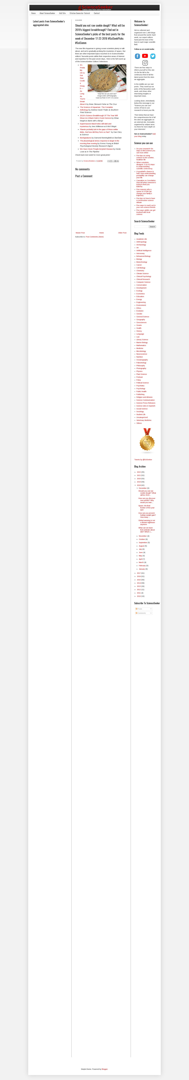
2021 (139, 475)
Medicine (139, 348)
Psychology (140, 389)
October (142, 539)
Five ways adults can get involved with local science (145, 212)
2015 (139, 580)
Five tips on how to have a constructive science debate (145, 200)
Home (33, 13)
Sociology (140, 411)
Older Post (122, 233)
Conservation (141, 285)
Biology (139, 259)
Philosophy (140, 366)
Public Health (141, 391)
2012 (139, 590)
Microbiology (141, 351)
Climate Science (142, 273)
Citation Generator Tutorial (80, 13)
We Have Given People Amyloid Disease (96, 149)
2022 (139, 472)
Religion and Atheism (144, 397)
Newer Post (80, 233)
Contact (97, 13)
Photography (141, 368)
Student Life (140, 414)
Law (137, 337)
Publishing (140, 394)
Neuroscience (141, 354)
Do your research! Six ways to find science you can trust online (145, 151)
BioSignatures (85, 138)
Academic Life (141, 239)
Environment (141, 305)
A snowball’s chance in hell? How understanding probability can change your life (145, 175)
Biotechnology (141, 262)
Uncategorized (142, 417)
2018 (139, 485)
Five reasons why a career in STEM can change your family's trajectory (144, 192)
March (141, 562)
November (143, 536)
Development (141, 288)
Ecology (139, 291)
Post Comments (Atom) (95, 237)
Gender (139, 314)
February (142, 566)
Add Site (62, 13)
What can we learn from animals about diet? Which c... (146, 530)
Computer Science (143, 282)
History (139, 331)
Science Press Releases (145, 403)
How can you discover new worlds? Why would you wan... (146, 500)
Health (138, 328)
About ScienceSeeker (47, 13)
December (143, 488)
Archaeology (141, 245)
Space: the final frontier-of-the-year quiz (146, 508)
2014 (139, 583)
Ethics (138, 308)
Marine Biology (142, 342)
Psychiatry (140, 386)
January (142, 569)
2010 (139, 596)
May (140, 556)
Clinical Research (143, 279)
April (141, 559)
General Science (142, 317)
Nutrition (139, 357)
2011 (139, 593)
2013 (139, 586)
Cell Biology (140, 268)
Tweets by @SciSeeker (143, 460)
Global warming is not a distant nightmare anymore (146, 522)
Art (137, 248)
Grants (139, 325)
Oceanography (142, 360)
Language (140, 334)
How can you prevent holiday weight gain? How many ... (147, 515)
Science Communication (145, 400)
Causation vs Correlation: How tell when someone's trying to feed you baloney (146, 183)
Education (140, 296)
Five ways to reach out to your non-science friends (146, 206)
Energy (139, 299)
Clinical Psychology (143, 276)
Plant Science (141, 374)
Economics (140, 294)
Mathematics (141, 345)
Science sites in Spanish (145, 406)
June (141, 552)
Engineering (141, 302)
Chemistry (140, 271)
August (142, 546)
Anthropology (141, 242)
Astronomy (140, 253)
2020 (139, 479)
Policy (138, 380)
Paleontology (141, 363)
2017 (139, 573)
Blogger (105, 1069)
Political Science (142, 383)
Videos (139, 423)
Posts (139, 609)
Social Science (142, 409)
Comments (141, 613)
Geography (140, 320)
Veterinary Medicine (143, 420)
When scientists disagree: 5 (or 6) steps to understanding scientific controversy (145, 165)
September (143, 543)
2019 (139, 482)
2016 (139, 576)
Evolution (139, 311)
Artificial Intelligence (143, 251)
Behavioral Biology (143, 256)
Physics (139, 371)
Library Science (142, 340)
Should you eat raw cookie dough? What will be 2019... (147, 493)
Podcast (139, 377)
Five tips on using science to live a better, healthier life (145, 158)
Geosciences (141, 322)
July (140, 549)
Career (139, 265)
